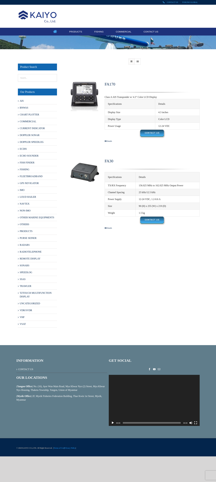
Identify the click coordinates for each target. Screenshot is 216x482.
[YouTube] (154, 369)
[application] (154, 400)
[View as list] (138, 61)
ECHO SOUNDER (29, 155)
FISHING (24, 169)
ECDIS (23, 149)
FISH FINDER (27, 162)
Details (109, 141)
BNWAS (24, 107)
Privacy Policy (70, 448)
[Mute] (190, 422)
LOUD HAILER (28, 197)
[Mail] (159, 369)
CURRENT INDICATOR (32, 128)
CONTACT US (25, 369)
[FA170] (84, 96)
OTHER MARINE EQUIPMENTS (37, 217)
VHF (22, 317)
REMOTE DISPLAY (30, 258)
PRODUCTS (26, 231)
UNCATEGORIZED (30, 303)
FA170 (110, 84)
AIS (22, 101)
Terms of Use (59, 448)
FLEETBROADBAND (31, 176)
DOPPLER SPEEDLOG (32, 142)
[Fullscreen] (195, 422)
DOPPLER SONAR (29, 135)
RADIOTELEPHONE (31, 251)
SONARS (24, 265)
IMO (22, 190)
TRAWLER (25, 286)
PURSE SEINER (28, 238)
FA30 (109, 161)
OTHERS (24, 224)
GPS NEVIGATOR (29, 183)
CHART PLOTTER (29, 114)
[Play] (112, 422)
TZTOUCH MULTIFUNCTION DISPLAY (35, 295)
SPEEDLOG (26, 272)
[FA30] (84, 173)
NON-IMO (25, 210)
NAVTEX (24, 203)
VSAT (23, 324)
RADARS (25, 245)
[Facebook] (149, 369)
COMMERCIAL (28, 121)
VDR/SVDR (26, 310)
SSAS (23, 279)
